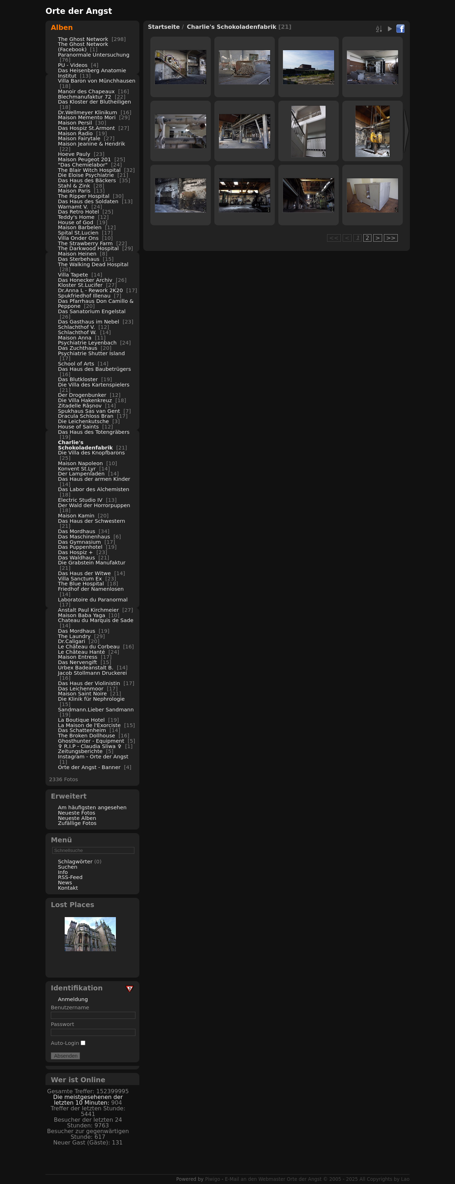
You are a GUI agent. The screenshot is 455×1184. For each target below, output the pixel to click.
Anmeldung (73, 999)
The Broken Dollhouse (86, 735)
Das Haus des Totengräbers (93, 432)
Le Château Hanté (81, 652)
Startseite (164, 26)
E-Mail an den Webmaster (255, 1179)
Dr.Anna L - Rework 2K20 (90, 290)
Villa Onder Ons (78, 238)
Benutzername (70, 1007)
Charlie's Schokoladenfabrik (85, 445)
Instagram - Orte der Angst (93, 756)
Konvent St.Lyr (77, 468)
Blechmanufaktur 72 (84, 97)
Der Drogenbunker (82, 395)
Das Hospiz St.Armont (86, 128)
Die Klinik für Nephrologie (91, 699)
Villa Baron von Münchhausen (96, 81)
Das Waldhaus (76, 557)
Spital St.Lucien (78, 233)
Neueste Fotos (76, 813)
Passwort (62, 1024)
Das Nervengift (77, 662)
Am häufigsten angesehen (92, 807)
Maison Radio (75, 133)
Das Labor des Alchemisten (93, 489)
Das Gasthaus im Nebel (88, 322)
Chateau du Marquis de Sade (95, 620)
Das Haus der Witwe (84, 573)
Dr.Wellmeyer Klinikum (87, 112)
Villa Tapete (73, 275)
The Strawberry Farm (85, 243)
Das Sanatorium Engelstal (91, 311)
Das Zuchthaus (77, 348)
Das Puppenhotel (80, 547)
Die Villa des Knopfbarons (91, 452)
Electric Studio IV (80, 500)
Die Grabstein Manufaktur (91, 562)
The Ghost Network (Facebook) (83, 46)
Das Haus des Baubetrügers (94, 369)
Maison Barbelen (80, 227)
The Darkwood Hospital (88, 248)
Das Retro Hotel (78, 212)
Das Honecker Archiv (85, 280)
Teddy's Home (76, 217)
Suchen (67, 867)
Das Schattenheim (82, 730)
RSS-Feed (70, 877)
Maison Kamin (76, 515)
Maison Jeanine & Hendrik (91, 144)
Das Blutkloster (78, 379)
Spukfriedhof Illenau (84, 296)
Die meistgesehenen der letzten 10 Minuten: (88, 1100)
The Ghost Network (83, 39)
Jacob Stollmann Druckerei (92, 673)
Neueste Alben (77, 818)
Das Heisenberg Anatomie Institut (92, 73)
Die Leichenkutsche (83, 421)
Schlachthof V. (76, 327)
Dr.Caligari (71, 641)
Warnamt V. (73, 207)
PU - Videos (72, 65)
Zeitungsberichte (80, 751)
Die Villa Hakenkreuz (85, 400)
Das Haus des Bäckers (87, 180)
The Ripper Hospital (83, 196)
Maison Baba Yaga (81, 615)
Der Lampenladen (81, 473)
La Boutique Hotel (81, 720)
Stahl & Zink (74, 186)
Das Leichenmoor (80, 688)
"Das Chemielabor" (83, 165)
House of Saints (78, 426)
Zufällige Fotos (77, 823)
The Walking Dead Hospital (93, 264)
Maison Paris (74, 191)
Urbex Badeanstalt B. (85, 667)
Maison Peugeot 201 (84, 159)
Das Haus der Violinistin (89, 683)
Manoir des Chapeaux (86, 91)
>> (391, 238)
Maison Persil (75, 123)
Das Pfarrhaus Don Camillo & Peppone (96, 303)
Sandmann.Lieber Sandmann (96, 709)
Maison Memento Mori (87, 117)
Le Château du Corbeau (89, 646)
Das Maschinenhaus (84, 536)
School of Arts (76, 364)
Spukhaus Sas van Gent (89, 411)
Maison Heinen (77, 254)
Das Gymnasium (79, 542)
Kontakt (68, 888)
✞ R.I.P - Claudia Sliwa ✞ (90, 746)
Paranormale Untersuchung (93, 55)
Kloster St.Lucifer (80, 285)
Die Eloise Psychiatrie (86, 175)
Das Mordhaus (76, 531)
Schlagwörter (75, 861)
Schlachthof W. (77, 332)
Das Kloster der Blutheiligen (94, 102)
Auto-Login (68, 1043)
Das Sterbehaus (79, 259)
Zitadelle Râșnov (80, 405)
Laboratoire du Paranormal (93, 599)
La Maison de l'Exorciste (89, 725)
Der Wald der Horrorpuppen (94, 505)
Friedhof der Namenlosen (91, 589)
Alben (62, 27)
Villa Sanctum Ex (80, 578)
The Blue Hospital (81, 583)
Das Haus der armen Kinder (94, 479)
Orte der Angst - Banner (89, 767)
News (65, 882)
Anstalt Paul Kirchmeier (88, 610)
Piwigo (212, 1179)
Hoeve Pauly (74, 154)
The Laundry (74, 636)
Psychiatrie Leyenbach (87, 343)
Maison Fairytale (79, 138)
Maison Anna (74, 338)
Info (63, 872)
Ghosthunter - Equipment (91, 741)
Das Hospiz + (75, 552)
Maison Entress (77, 657)
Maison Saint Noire (82, 693)
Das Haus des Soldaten (88, 201)
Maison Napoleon (80, 463)
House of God (75, 222)
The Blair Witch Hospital (89, 170)
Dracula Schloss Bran (85, 416)
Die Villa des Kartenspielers (93, 384)
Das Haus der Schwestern (91, 521)
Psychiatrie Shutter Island (91, 353)
